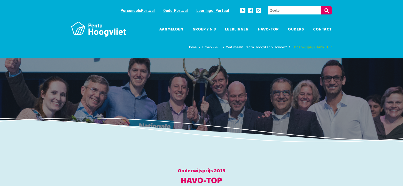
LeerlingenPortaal (212, 10)
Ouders (296, 29)
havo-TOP (268, 29)
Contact (322, 29)
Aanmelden (171, 29)
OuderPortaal (175, 10)
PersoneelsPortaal (138, 10)
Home (192, 47)
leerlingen (237, 29)
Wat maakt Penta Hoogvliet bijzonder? (256, 47)
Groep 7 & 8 (204, 29)
